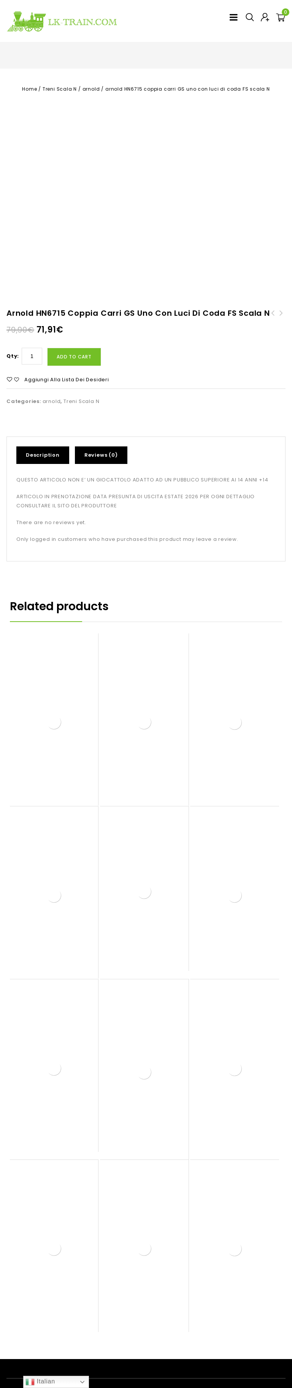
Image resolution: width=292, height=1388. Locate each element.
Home (29, 89)
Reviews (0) (101, 409)
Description (43, 409)
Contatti (225, 1347)
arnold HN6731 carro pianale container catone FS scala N (281, 277)
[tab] (45, 410)
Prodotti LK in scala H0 (112, 1347)
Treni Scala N (60, 89)
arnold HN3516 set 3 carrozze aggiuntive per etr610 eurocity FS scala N (273, 282)
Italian (40, 1381)
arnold (91, 89)
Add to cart (74, 312)
